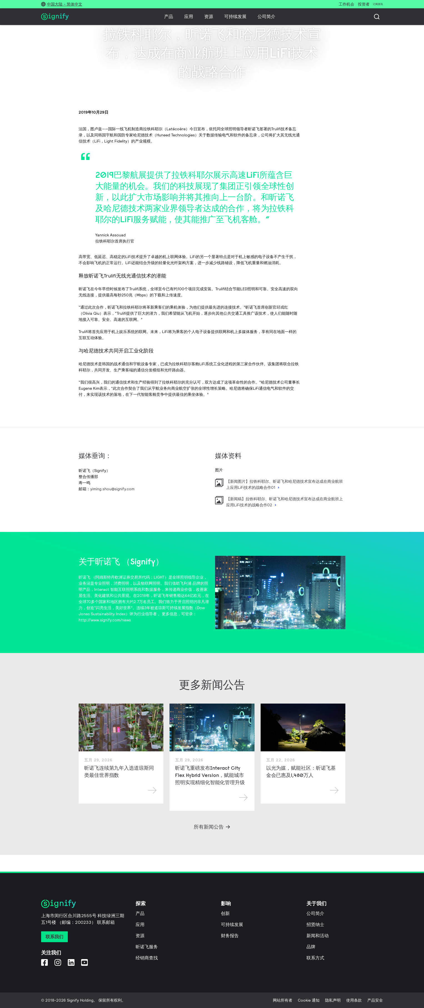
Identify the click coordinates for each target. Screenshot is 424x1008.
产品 (168, 16)
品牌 (310, 947)
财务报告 (230, 936)
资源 (208, 16)
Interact (101, 589)
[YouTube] (84, 962)
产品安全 (375, 1000)
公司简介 (266, 16)
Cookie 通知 (309, 1000)
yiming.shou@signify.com (112, 488)
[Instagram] (57, 962)
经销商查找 (147, 958)
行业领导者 (147, 613)
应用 (188, 16)
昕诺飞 (84, 577)
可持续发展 (235, 16)
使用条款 (354, 1000)
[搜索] (377, 17)
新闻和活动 (317, 936)
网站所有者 (282, 1000)
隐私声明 (333, 1000)
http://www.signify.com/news (105, 619)
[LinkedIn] (71, 962)
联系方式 (315, 958)
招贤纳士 (315, 924)
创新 (225, 913)
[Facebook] (44, 962)
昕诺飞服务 (147, 947)
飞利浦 (185, 583)
